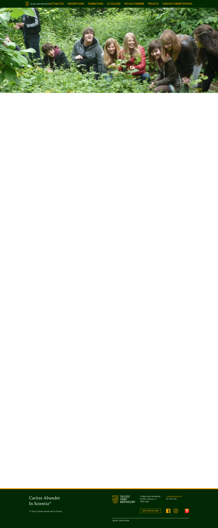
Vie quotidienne (134, 3)
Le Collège (114, 3)
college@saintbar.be (174, 496)
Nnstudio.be (124, 521)
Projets (153, 3)
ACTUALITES (56, 3)
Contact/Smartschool (177, 3)
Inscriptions (76, 3)
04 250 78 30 (171, 499)
